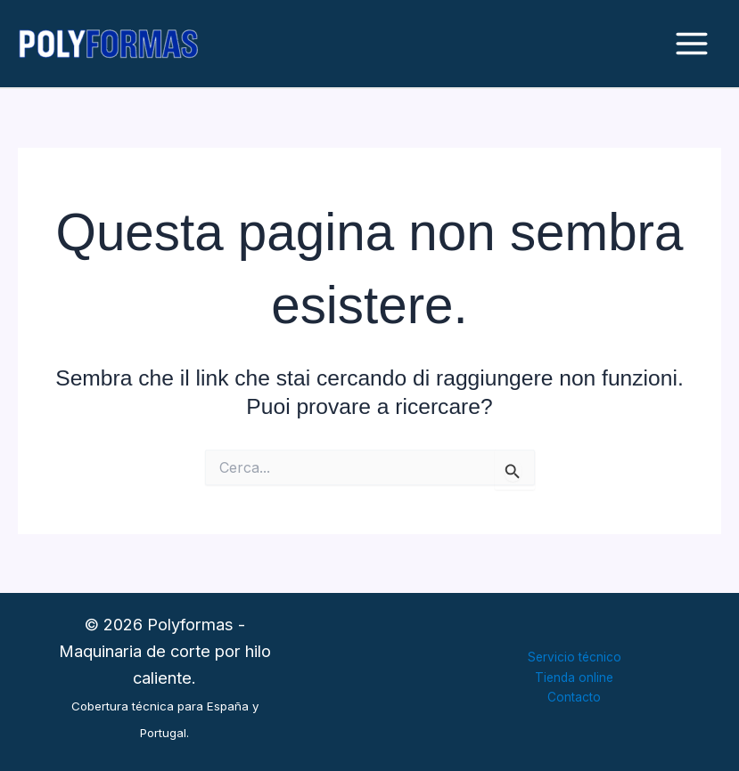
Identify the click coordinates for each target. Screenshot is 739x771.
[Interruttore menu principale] (691, 44)
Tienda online (574, 677)
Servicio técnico (574, 657)
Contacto (574, 697)
